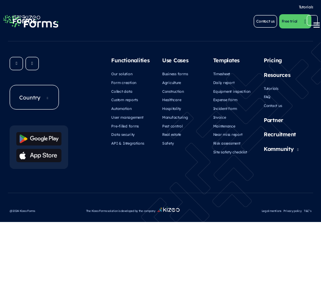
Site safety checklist (230, 150)
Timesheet (221, 72)
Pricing (273, 59)
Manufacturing (175, 116)
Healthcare (171, 98)
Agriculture (171, 81)
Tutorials (271, 86)
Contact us (273, 104)
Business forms (175, 72)
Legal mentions (271, 204)
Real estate (171, 133)
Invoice (219, 116)
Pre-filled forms (125, 124)
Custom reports (124, 98)
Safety (167, 142)
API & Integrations (127, 142)
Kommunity (279, 147)
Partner (273, 118)
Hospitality (171, 107)
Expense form (225, 98)
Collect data (121, 89)
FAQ (267, 95)
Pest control (172, 124)
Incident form (225, 107)
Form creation (123, 81)
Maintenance (224, 124)
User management (127, 116)
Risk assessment (226, 142)
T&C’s (307, 204)
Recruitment (280, 133)
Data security (123, 133)
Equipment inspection (232, 89)
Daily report (223, 81)
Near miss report (228, 133)
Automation (121, 107)
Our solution (121, 72)
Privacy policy (292, 204)
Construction (173, 89)
